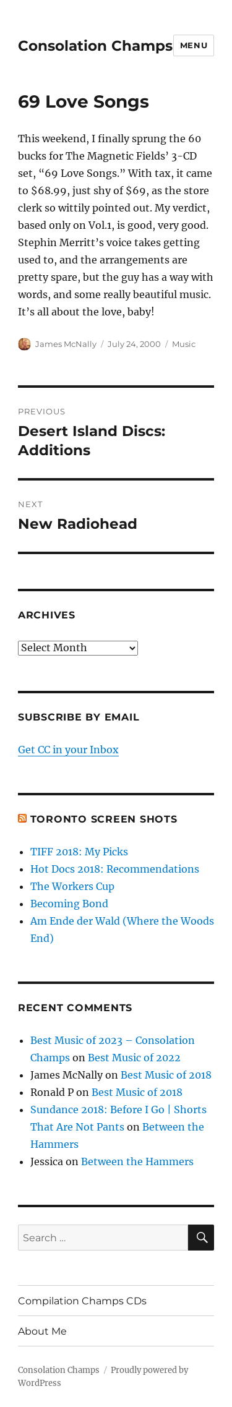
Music (183, 344)
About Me (42, 1331)
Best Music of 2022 (134, 1057)
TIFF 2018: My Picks (79, 851)
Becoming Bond (69, 903)
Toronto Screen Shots (104, 819)
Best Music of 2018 (166, 1075)
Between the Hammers (137, 1161)
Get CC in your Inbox (68, 749)
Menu (193, 45)
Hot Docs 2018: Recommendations (114, 869)
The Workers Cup (72, 886)
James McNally (66, 344)
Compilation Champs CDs (82, 1301)
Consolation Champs (95, 45)
